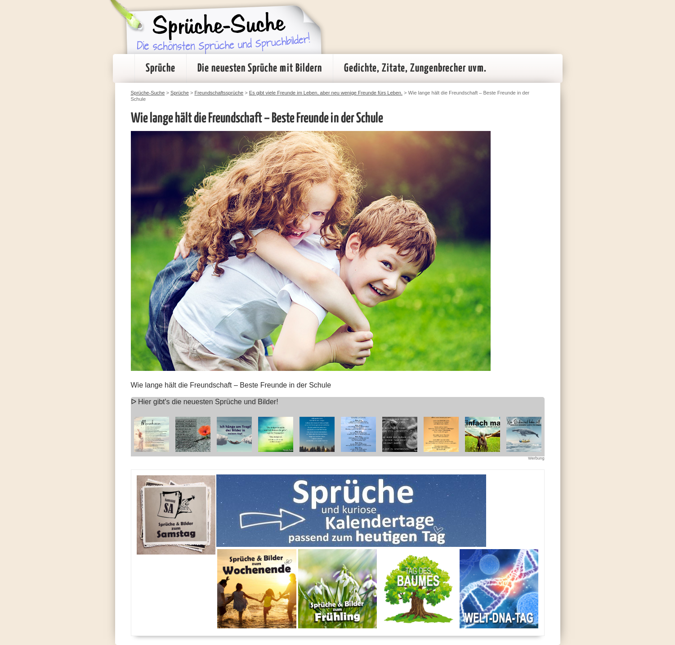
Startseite (123, 68)
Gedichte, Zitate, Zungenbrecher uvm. (415, 68)
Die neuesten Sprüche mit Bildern (259, 68)
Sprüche (160, 68)
